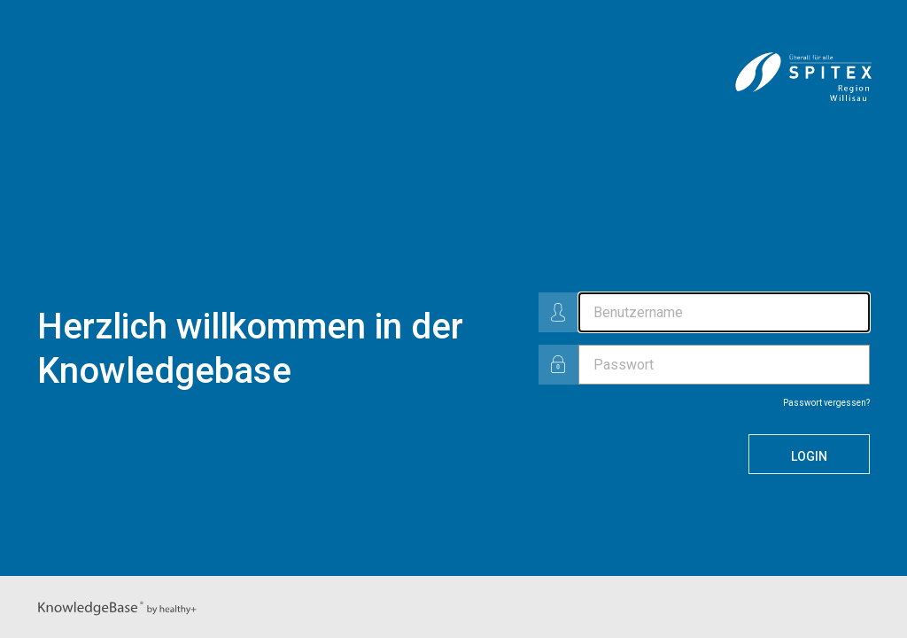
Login (809, 456)
